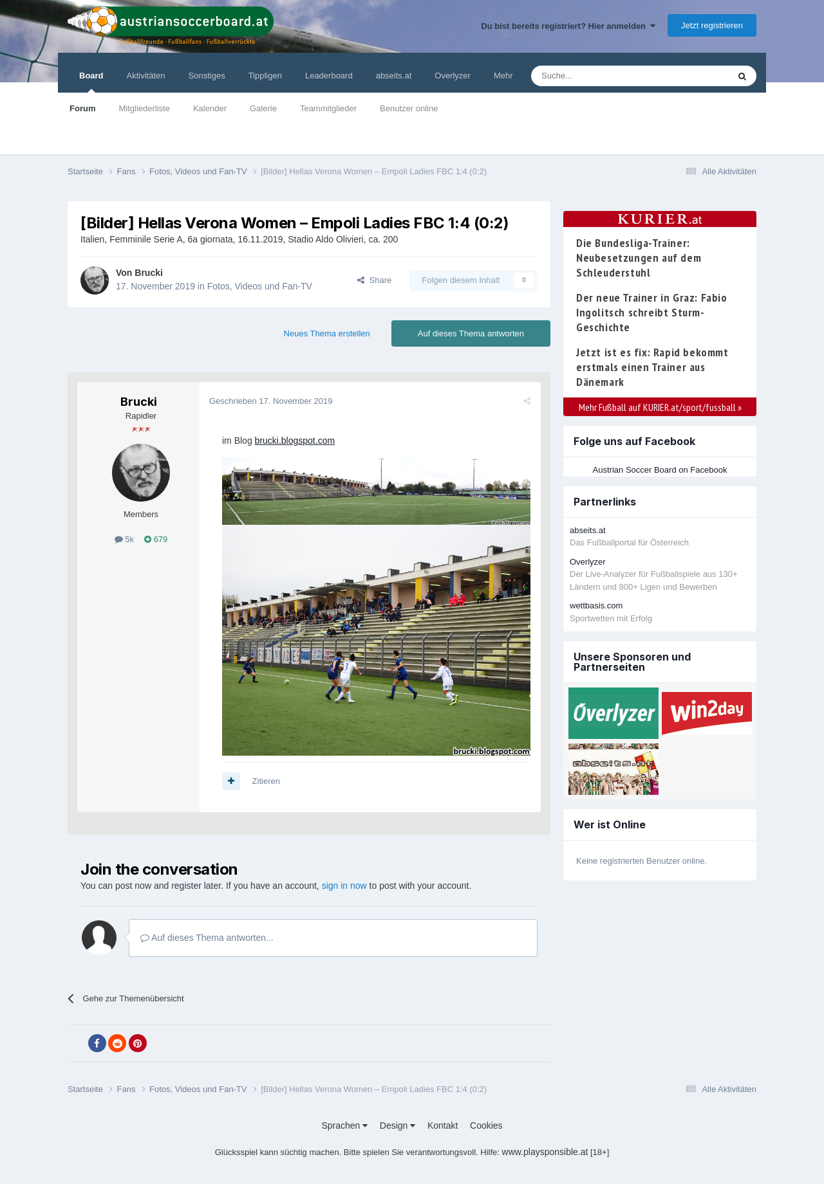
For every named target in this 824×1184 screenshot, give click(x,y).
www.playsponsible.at (545, 1152)
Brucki (149, 273)
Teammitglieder (328, 108)
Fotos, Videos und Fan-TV (259, 286)
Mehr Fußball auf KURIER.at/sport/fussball (660, 407)
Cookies (486, 1125)
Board (91, 82)
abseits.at (394, 75)
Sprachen (344, 1125)
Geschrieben (271, 401)
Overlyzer (453, 75)
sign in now (344, 885)
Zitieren (266, 781)
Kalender (210, 108)
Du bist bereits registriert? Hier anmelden (568, 26)
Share (374, 280)
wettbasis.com (596, 605)
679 (155, 539)
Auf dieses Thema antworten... (207, 938)
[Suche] (599, 76)
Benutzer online (409, 108)
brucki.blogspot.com (295, 440)
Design (397, 1125)
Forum (82, 108)
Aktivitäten (146, 75)
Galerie (263, 108)
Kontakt (442, 1125)
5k (124, 539)
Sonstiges (207, 75)
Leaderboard (329, 75)
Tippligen (265, 75)
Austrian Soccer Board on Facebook (660, 470)
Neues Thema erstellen (327, 333)
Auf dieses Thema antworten (471, 333)
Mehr (503, 75)
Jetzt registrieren (712, 25)
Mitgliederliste (143, 108)
